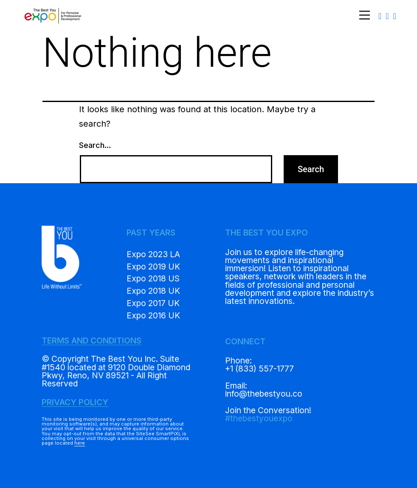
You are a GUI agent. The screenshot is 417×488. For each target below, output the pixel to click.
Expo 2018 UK (153, 291)
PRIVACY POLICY (75, 402)
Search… (95, 145)
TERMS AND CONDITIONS (91, 340)
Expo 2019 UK (153, 266)
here (79, 443)
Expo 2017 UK (153, 303)
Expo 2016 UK (153, 315)
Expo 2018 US (153, 278)
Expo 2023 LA (153, 254)
